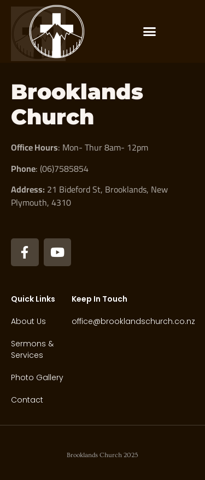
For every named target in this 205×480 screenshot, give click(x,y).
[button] (149, 31)
